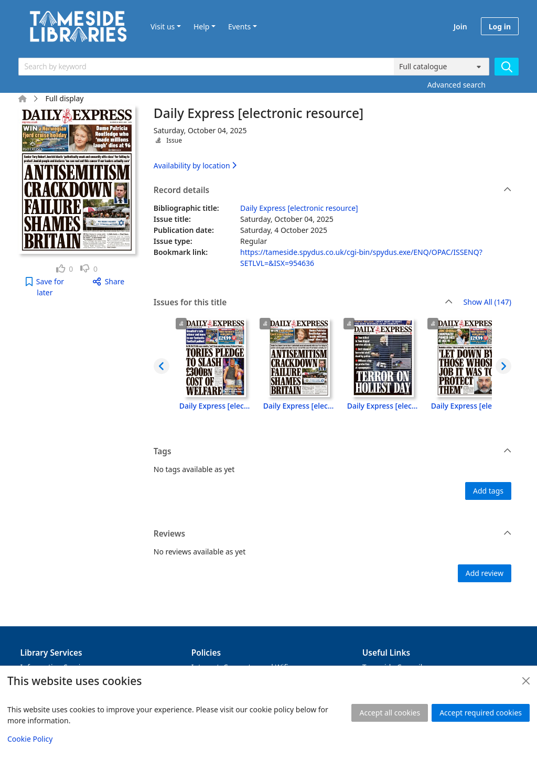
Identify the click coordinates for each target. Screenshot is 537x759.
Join (460, 26)
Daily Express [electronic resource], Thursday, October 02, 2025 (466, 406)
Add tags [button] (488, 491)
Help (202, 26)
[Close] (526, 681)
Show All (487, 302)
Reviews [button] (333, 534)
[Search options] (441, 67)
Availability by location (195, 165)
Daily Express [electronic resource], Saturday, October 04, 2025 (299, 406)
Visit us (163, 26)
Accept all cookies (389, 713)
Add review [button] (484, 573)
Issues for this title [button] (303, 302)
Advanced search (456, 85)
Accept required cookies (480, 713)
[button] (44, 287)
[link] (64, 269)
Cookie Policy (29, 739)
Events (239, 26)
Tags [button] (333, 451)
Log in (500, 26)
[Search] (507, 67)
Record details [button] (333, 190)
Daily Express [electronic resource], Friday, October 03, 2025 (382, 406)
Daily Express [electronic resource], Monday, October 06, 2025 (215, 406)
